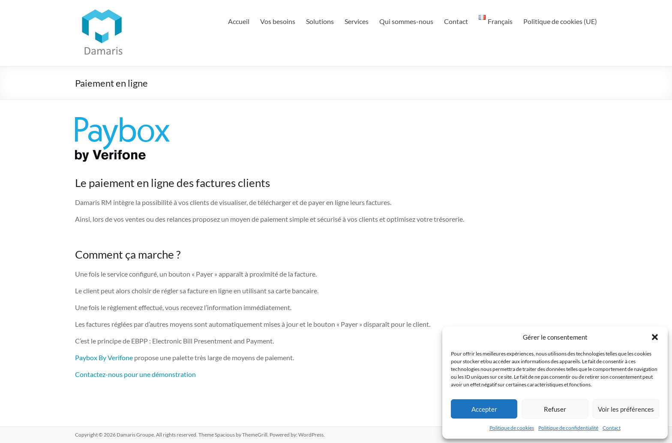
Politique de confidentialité (568, 428)
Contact (612, 428)
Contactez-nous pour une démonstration (135, 374)
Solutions (320, 21)
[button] (655, 337)
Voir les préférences (626, 409)
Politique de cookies (511, 428)
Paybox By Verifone (104, 357)
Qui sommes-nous (406, 21)
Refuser (555, 409)
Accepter (484, 409)
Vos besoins (277, 21)
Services (357, 21)
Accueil (238, 21)
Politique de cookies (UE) (560, 21)
